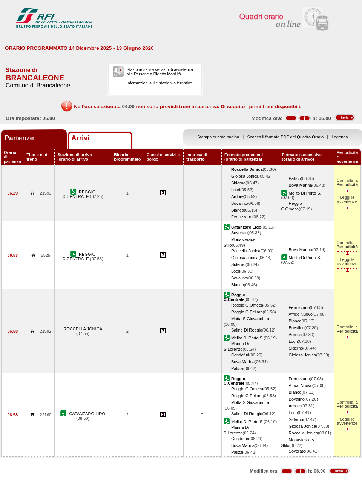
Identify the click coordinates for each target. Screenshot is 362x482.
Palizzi (295, 178)
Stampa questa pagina (218, 137)
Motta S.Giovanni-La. (250, 318)
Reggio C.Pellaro (247, 312)
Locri (235, 189)
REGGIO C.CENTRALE (78, 194)
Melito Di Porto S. (305, 193)
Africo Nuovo (301, 314)
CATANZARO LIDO (87, 413)
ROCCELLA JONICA (82, 329)
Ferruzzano (241, 217)
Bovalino (239, 203)
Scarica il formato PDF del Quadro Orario (285, 137)
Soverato (239, 232)
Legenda (340, 137)
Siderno (238, 183)
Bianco (237, 210)
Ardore (237, 196)
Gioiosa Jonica (245, 176)
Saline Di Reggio (246, 330)
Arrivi (80, 138)
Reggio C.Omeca (247, 305)
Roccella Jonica (246, 251)
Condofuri (240, 355)
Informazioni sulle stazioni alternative (159, 83)
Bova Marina (300, 185)
